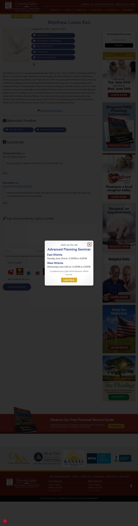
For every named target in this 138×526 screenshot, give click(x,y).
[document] (69, 263)
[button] (89, 244)
